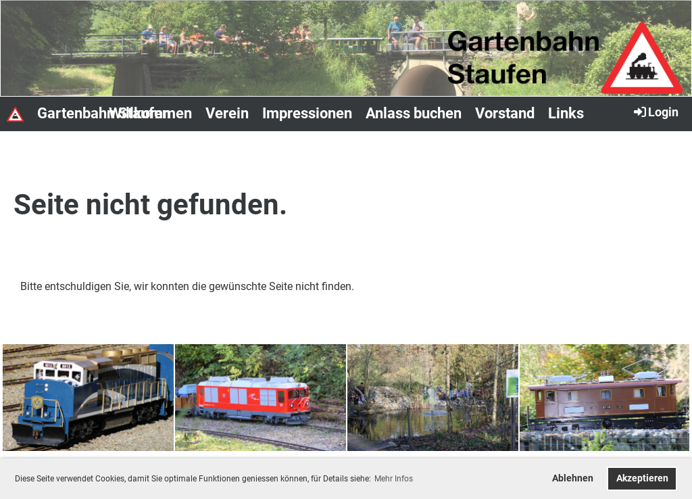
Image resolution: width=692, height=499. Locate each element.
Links (566, 113)
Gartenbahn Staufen (103, 113)
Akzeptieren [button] (642, 478)
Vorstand (505, 113)
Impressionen (307, 113)
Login (655, 111)
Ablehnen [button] (572, 478)
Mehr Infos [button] (393, 478)
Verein (227, 113)
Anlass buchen (414, 113)
